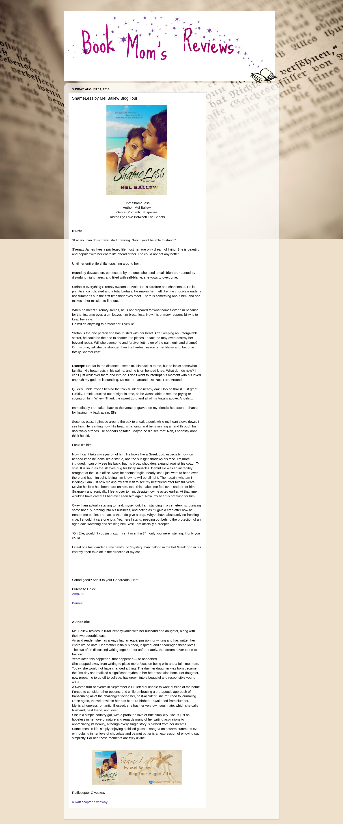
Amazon (78, 594)
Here (134, 580)
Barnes (77, 603)
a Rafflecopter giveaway (90, 802)
